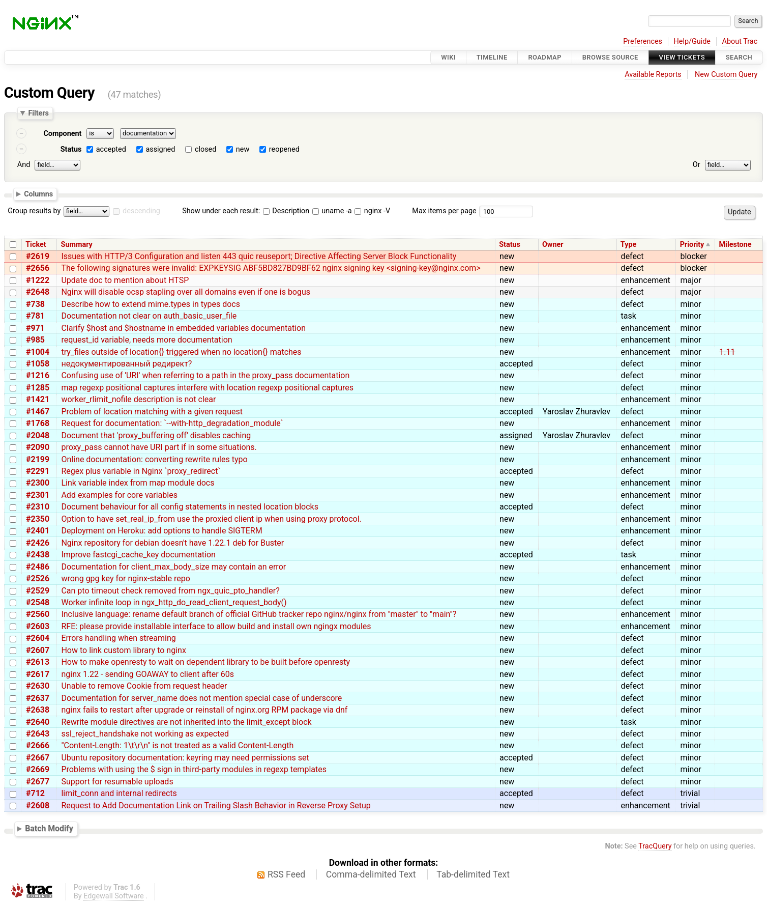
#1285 (37, 387)
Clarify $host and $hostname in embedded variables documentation (183, 328)
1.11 (727, 352)
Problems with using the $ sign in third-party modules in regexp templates (194, 769)
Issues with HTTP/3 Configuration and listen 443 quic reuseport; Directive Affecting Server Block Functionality (258, 256)
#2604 (37, 638)
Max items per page (444, 211)
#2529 (37, 591)
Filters (38, 113)
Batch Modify (49, 829)
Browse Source (610, 57)
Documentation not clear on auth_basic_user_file (149, 316)
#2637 (37, 698)
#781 (35, 316)
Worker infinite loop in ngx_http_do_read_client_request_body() (173, 602)
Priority (692, 244)
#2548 (37, 602)
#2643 (37, 734)
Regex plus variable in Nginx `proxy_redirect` (140, 471)
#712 (35, 793)
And (23, 164)
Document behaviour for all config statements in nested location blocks (189, 507)
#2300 (37, 483)
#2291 (37, 471)
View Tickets (682, 57)
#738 (35, 304)
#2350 (37, 519)
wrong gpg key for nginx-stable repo (125, 578)
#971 (35, 328)
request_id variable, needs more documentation (146, 340)
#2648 (37, 292)
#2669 (37, 769)
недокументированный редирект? (126, 364)
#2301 (37, 495)
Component (62, 133)
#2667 (37, 757)
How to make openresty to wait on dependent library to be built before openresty (205, 662)
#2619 (37, 256)
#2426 (37, 543)
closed (205, 149)
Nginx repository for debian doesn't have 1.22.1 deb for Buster (172, 543)
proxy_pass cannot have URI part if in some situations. (158, 447)
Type (628, 244)
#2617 (37, 674)
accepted (111, 149)
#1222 (37, 280)
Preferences (642, 41)
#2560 (37, 614)
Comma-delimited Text (371, 874)
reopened (284, 149)
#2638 (37, 710)
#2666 (37, 745)
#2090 (37, 447)
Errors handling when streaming (118, 638)
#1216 (37, 375)
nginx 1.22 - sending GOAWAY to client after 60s (147, 674)
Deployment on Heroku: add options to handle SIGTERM (161, 530)
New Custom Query (726, 74)
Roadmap (545, 57)
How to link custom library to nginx (123, 650)
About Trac (740, 41)
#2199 (37, 459)
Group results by (34, 211)
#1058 (37, 364)
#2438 (37, 554)
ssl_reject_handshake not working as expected (145, 734)
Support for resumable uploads (117, 781)
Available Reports (653, 74)
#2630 (37, 686)
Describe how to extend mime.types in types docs (150, 304)
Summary (77, 244)
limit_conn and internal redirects (118, 793)
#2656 (37, 268)
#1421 (37, 399)
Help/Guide (692, 41)
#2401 (37, 530)
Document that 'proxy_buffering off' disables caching (156, 435)
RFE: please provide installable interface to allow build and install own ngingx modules (216, 626)
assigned (160, 149)
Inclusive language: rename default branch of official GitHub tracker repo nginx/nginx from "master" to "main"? (258, 614)
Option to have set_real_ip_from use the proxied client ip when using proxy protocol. (211, 519)
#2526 (37, 578)
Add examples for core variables (119, 495)
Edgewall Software (113, 896)
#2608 (37, 805)
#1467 (37, 411)
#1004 (37, 352)
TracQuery (654, 846)
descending (141, 211)
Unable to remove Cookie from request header (144, 686)
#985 (35, 340)
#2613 (37, 662)
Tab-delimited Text (473, 874)
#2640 (37, 722)
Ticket (35, 244)
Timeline (492, 57)
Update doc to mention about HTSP (125, 280)
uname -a (332, 211)
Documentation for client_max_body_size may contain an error (173, 567)
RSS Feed (286, 874)
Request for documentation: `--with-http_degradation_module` (172, 423)
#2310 (37, 507)
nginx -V (372, 211)
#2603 (37, 626)
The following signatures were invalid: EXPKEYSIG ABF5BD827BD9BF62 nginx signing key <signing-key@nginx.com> (270, 268)
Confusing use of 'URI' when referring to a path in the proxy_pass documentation (205, 375)
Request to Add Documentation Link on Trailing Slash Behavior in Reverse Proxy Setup (215, 805)
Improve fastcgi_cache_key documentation (138, 554)
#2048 (37, 435)
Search (739, 57)
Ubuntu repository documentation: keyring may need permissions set (185, 757)
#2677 (37, 781)
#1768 (37, 423)
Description (286, 211)
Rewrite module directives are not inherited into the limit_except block (186, 722)
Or (696, 164)
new (242, 149)
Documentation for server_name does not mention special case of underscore (201, 698)
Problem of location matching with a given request (152, 411)
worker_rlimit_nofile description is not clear (138, 399)
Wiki (448, 57)
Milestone (735, 244)
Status (71, 149)
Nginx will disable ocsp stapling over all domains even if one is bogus (185, 292)
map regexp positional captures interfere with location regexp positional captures (207, 387)
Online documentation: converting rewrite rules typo (154, 459)
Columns (38, 193)
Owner (553, 244)
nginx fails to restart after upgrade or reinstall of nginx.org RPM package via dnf (204, 710)
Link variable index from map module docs (137, 483)
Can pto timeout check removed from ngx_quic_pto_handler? (170, 591)
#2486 (37, 567)
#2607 (37, 650)
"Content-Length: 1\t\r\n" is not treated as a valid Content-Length (177, 745)
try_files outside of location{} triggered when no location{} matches (181, 352)
